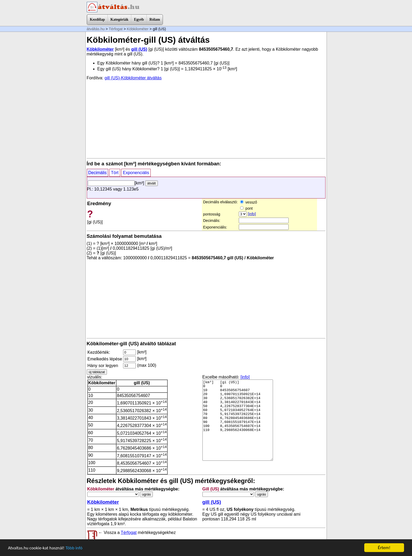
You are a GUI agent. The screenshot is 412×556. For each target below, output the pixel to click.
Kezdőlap (97, 19)
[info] (252, 214)
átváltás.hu (96, 29)
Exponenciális (136, 172)
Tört (114, 172)
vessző (248, 202)
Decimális (97, 172)
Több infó (74, 548)
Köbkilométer (138, 29)
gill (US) (139, 49)
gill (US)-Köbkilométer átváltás (133, 78)
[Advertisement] (206, 119)
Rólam (154, 19)
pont (246, 208)
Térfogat (116, 29)
